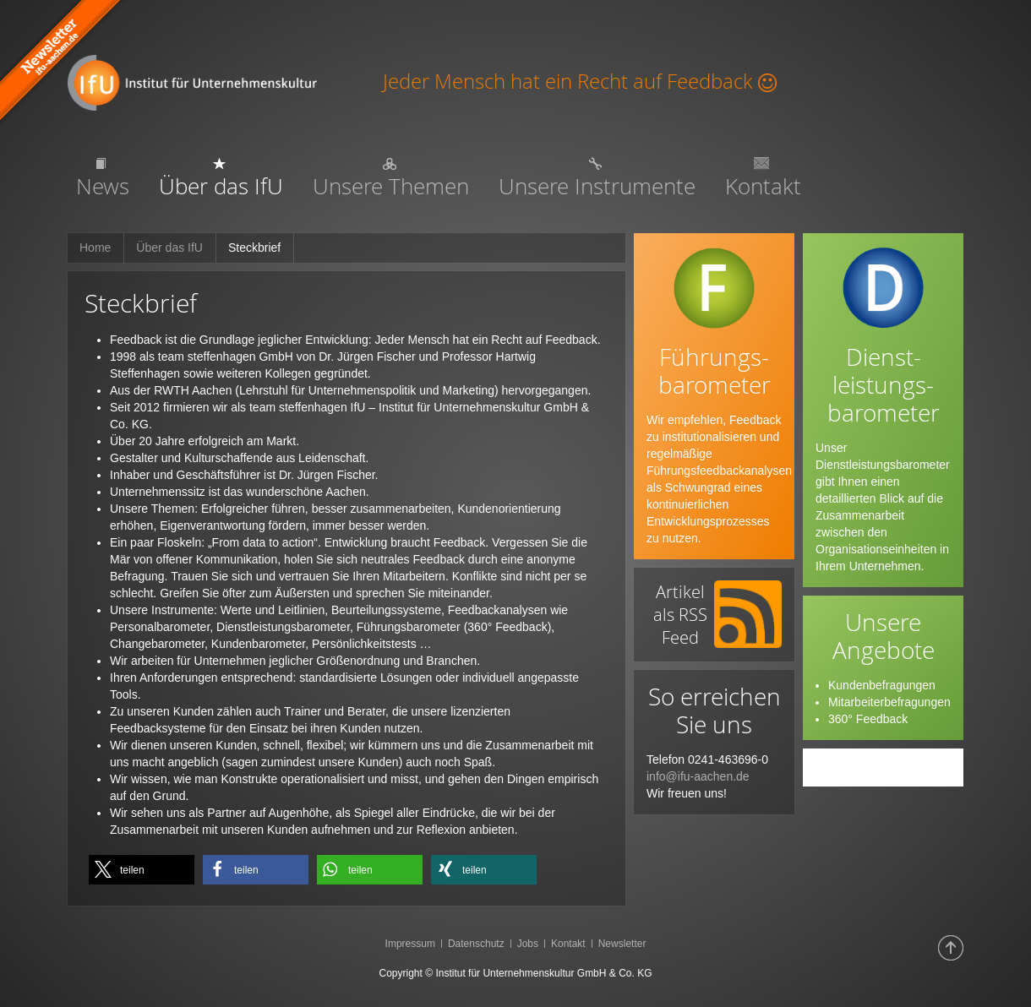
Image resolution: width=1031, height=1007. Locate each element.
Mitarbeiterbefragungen (889, 702)
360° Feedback (868, 719)
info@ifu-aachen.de (698, 776)
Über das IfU (169, 247)
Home (95, 247)
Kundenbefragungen (882, 685)
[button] (141, 870)
